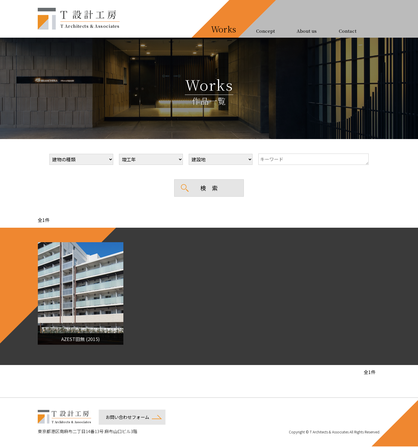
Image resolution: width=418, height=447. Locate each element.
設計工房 (90, 18)
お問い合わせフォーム (127, 418)
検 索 (209, 188)
